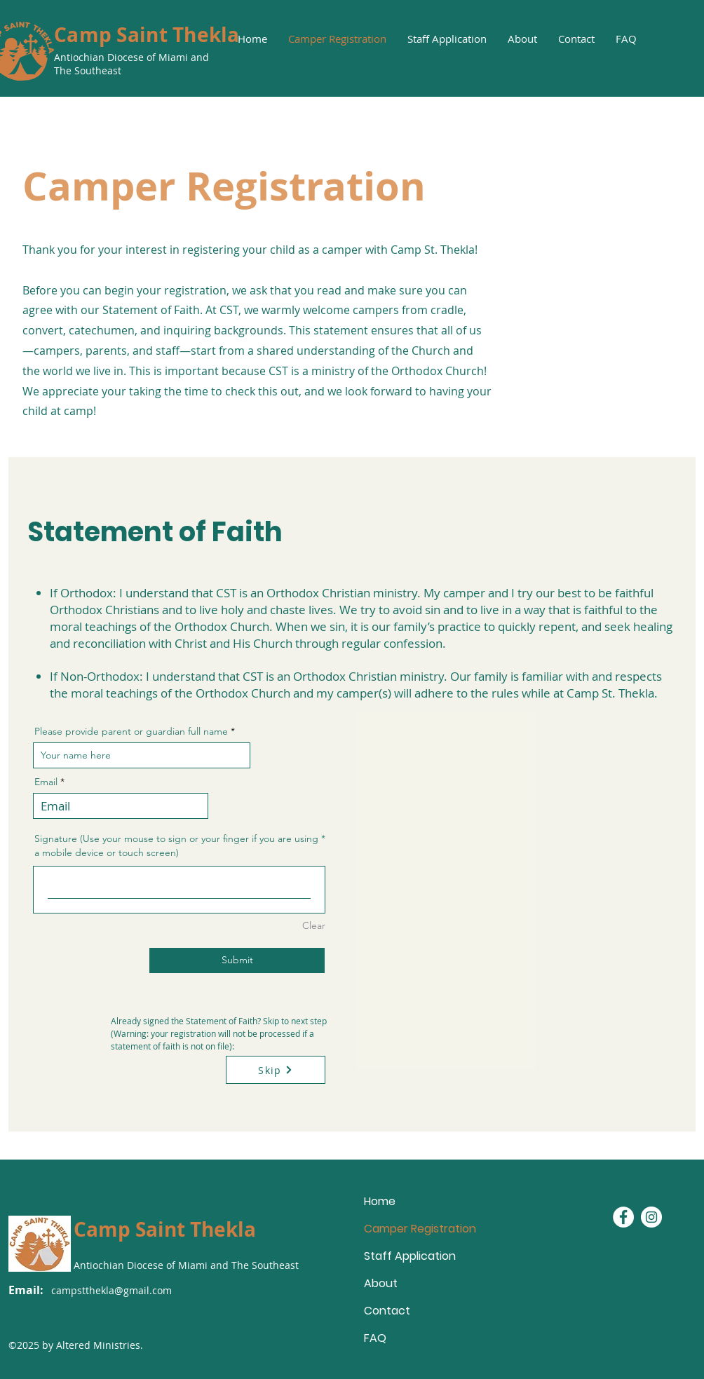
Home (379, 1201)
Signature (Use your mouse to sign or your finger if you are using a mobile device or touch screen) (176, 845)
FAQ (375, 1338)
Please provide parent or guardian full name (131, 731)
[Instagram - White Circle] (651, 1217)
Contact (387, 1311)
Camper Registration (413, 1229)
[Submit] (237, 960)
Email (45, 782)
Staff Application (410, 1256)
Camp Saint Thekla (147, 34)
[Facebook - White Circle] (623, 1217)
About (381, 1283)
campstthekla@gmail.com (111, 1290)
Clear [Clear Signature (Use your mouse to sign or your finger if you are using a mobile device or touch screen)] (313, 925)
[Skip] (275, 1070)
